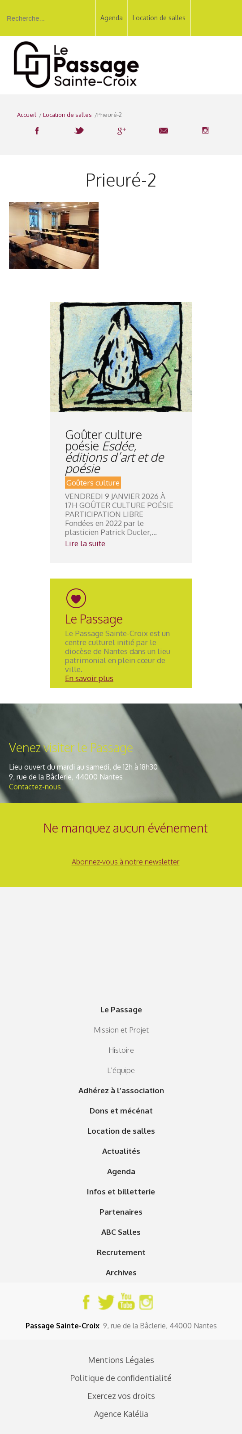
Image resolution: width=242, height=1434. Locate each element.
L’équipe (121, 1070)
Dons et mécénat (121, 1110)
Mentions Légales (121, 1360)
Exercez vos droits (121, 1396)
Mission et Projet (121, 1029)
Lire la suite (85, 543)
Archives (121, 1272)
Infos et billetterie (121, 1191)
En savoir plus (89, 678)
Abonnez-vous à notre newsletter (126, 861)
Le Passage (121, 1009)
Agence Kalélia (121, 1414)
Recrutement (121, 1252)
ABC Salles (121, 1232)
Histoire (121, 1050)
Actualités (121, 1151)
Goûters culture (93, 482)
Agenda (111, 18)
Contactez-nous (35, 786)
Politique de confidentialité (121, 1378)
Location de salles (159, 18)
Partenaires (121, 1211)
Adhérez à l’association (121, 1090)
